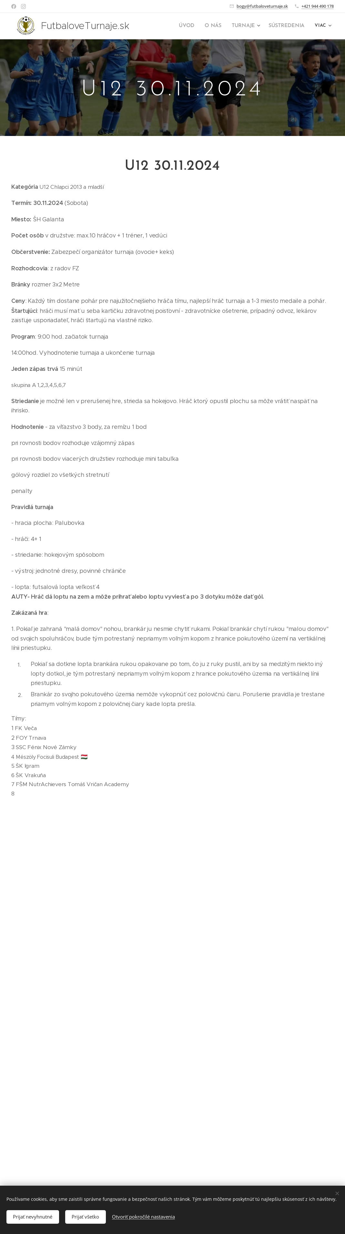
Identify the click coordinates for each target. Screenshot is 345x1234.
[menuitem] (192, 26)
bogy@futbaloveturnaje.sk (262, 6)
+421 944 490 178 (317, 6)
